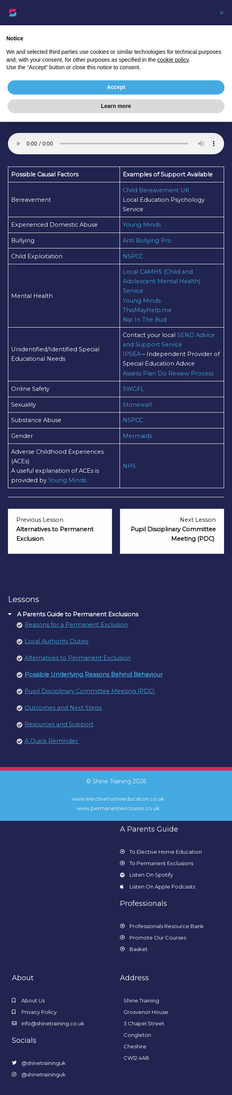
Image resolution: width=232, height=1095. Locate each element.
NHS (129, 466)
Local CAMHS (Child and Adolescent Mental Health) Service (161, 281)
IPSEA (132, 354)
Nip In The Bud (145, 319)
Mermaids (137, 436)
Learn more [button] (116, 106)
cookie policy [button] (172, 60)
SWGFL (133, 388)
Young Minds (142, 224)
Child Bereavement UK (156, 190)
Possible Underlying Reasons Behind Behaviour (94, 674)
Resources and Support (59, 724)
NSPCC (133, 256)
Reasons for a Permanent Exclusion (76, 624)
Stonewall (137, 404)
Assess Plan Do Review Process (168, 373)
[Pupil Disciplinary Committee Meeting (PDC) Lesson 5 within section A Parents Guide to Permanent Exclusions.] (172, 529)
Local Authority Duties (56, 641)
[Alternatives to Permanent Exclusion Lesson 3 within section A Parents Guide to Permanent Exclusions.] (60, 529)
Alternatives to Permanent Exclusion (78, 657)
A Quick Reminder (52, 741)
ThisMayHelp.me (147, 310)
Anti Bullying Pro (147, 240)
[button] (221, 12)
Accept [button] (116, 87)
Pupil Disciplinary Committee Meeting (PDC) (90, 691)
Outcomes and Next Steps (63, 707)
